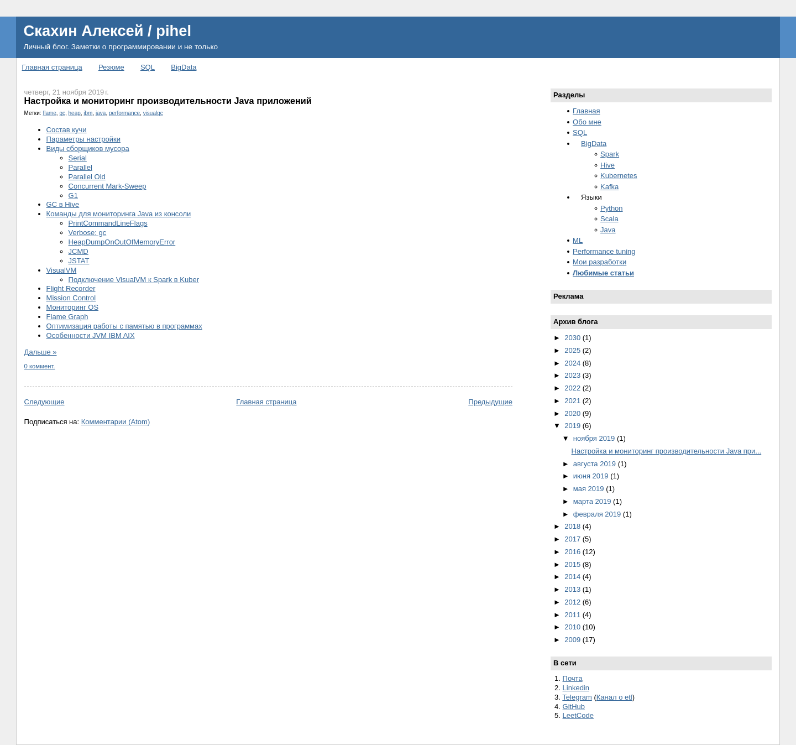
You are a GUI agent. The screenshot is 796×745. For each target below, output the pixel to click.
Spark (609, 154)
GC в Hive (63, 204)
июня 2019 (591, 476)
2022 (573, 388)
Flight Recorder (71, 288)
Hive (607, 165)
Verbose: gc (88, 232)
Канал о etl (614, 697)
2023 (573, 375)
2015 (573, 564)
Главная (586, 111)
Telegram (576, 697)
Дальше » (40, 352)
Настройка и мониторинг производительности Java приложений (168, 101)
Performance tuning (604, 251)
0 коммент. (39, 366)
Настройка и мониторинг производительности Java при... (667, 451)
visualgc (153, 113)
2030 (573, 338)
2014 (573, 576)
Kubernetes (618, 175)
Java (607, 230)
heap (75, 113)
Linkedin (576, 688)
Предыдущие (490, 402)
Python (611, 208)
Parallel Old (87, 177)
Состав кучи (66, 130)
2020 (573, 413)
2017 (573, 539)
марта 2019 (593, 501)
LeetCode (578, 715)
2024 (573, 363)
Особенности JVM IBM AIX (90, 335)
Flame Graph (67, 316)
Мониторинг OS (72, 307)
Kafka (609, 187)
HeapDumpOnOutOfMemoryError (122, 242)
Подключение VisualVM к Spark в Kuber (134, 279)
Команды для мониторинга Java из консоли (118, 214)
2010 (573, 627)
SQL (147, 67)
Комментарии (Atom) (115, 422)
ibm (87, 113)
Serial (78, 158)
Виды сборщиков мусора (87, 148)
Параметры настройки (83, 139)
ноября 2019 (595, 438)
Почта (573, 678)
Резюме (111, 67)
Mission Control (71, 298)
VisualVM (61, 270)
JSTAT (79, 261)
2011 (573, 615)
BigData (183, 67)
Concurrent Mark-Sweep (107, 186)
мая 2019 (589, 488)
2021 (573, 401)
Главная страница (52, 67)
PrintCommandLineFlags (108, 223)
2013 (573, 589)
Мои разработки (599, 262)
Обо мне (587, 122)
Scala (609, 219)
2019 (573, 425)
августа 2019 (595, 464)
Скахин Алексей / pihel (107, 30)
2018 (573, 526)
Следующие (44, 402)
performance (124, 113)
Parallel (80, 167)
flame (49, 113)
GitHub (574, 706)
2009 (573, 639)
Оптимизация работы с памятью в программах (124, 326)
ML (578, 240)
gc (62, 113)
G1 (73, 195)
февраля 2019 (598, 514)
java (101, 113)
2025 (573, 350)
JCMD (78, 251)
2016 (573, 552)
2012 (573, 602)
